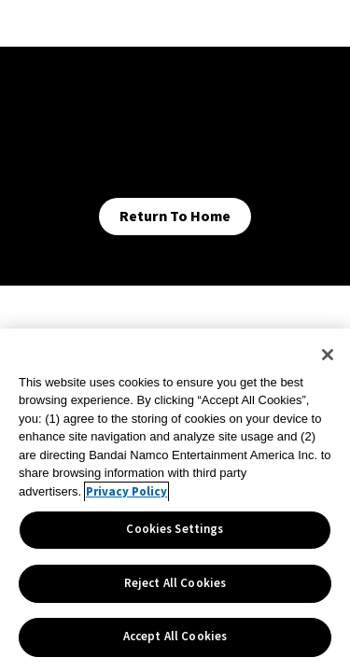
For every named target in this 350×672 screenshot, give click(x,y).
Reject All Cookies (175, 583)
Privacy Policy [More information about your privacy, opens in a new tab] (126, 491)
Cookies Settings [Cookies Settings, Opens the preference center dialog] (174, 529)
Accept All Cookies (175, 636)
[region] (175, 500)
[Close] (327, 354)
